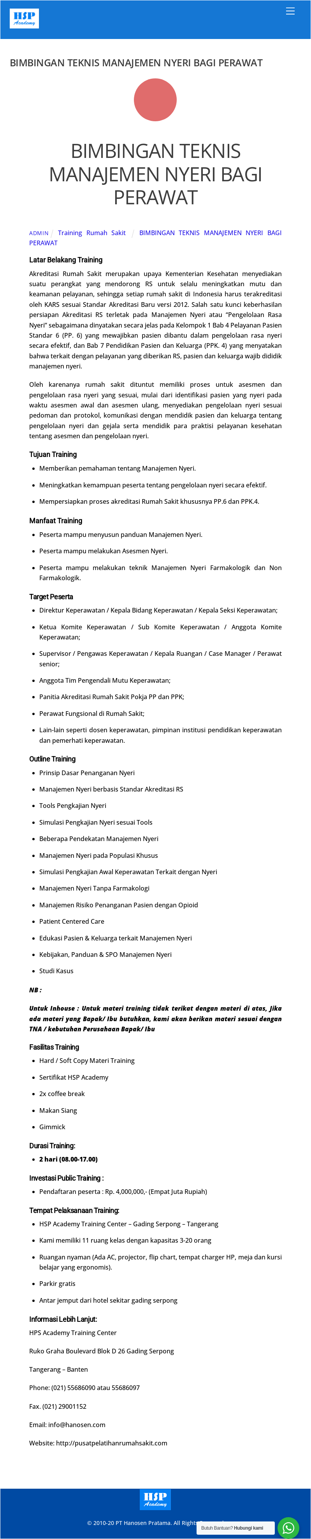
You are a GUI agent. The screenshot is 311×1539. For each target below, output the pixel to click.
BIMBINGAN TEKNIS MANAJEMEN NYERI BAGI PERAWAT (155, 173)
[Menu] (290, 11)
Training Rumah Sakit (92, 232)
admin (39, 233)
